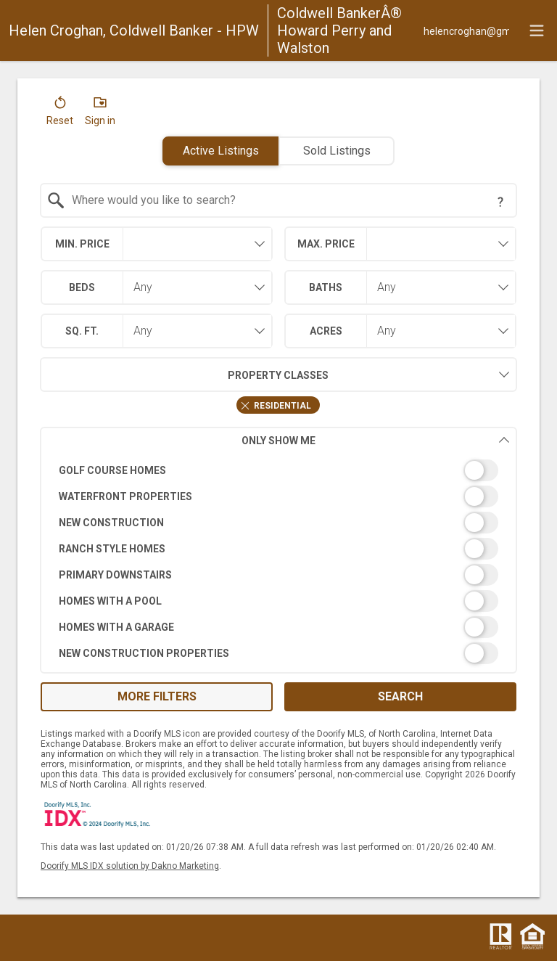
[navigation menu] (536, 30)
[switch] (278, 470)
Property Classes (184, 374)
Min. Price (82, 244)
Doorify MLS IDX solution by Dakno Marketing (130, 866)
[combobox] (279, 200)
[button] (60, 114)
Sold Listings (337, 151)
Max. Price (326, 244)
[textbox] (288, 200)
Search (400, 696)
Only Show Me (376, 440)
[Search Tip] (500, 201)
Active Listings (221, 151)
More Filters (157, 696)
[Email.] (466, 30)
